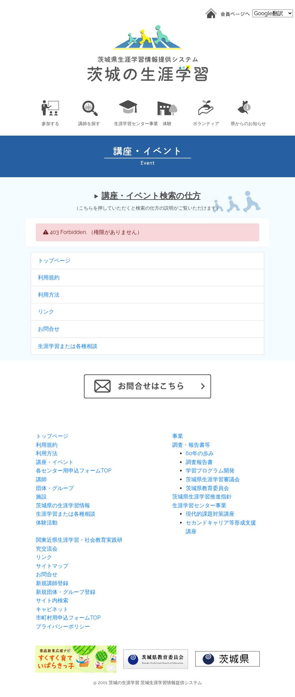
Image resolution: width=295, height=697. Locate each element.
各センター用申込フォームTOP (73, 470)
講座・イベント (55, 462)
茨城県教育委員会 (207, 488)
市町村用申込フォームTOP (68, 617)
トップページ (54, 260)
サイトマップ (52, 566)
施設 (41, 496)
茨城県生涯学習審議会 (213, 479)
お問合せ (49, 329)
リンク (46, 311)
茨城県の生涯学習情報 (63, 505)
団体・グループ (55, 488)
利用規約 (49, 277)
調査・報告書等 (191, 445)
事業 (177, 436)
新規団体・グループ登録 (65, 592)
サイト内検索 (52, 600)
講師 (41, 479)
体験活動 (47, 522)
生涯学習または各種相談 (67, 346)
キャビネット (52, 609)
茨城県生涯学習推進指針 (202, 496)
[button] (50, 111)
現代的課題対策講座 (210, 514)
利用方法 (49, 295)
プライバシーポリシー (63, 626)
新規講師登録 (52, 583)
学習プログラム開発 (210, 470)
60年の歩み (200, 453)
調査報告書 (199, 462)
